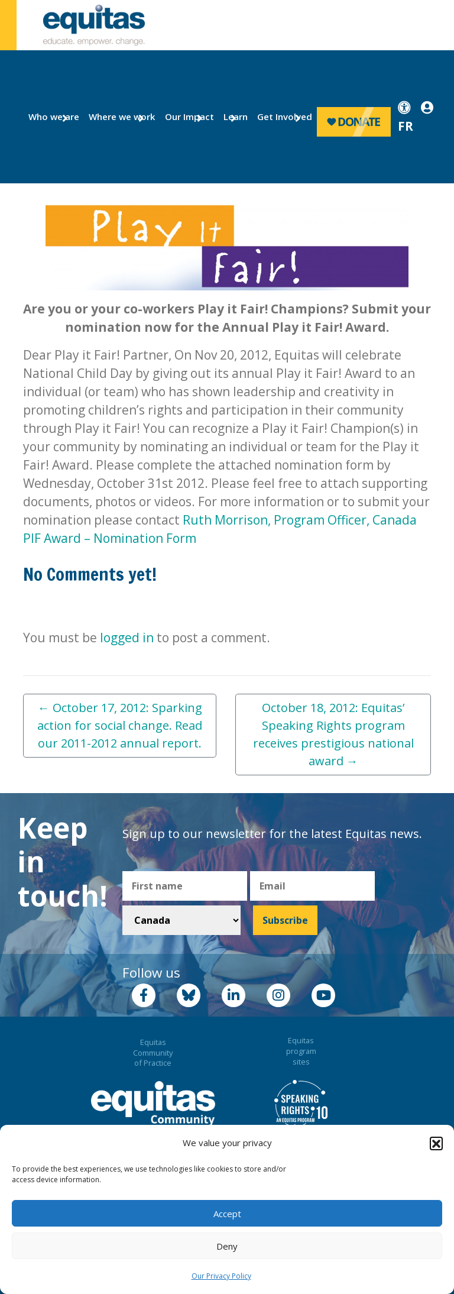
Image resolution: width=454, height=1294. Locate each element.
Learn (233, 116)
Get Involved (279, 116)
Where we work (115, 116)
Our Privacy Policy (221, 1276)
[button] (436, 1143)
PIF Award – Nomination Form (109, 538)
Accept (227, 1213)
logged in (127, 637)
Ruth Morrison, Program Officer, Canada (300, 520)
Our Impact (185, 116)
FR (405, 126)
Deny (227, 1246)
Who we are (49, 116)
